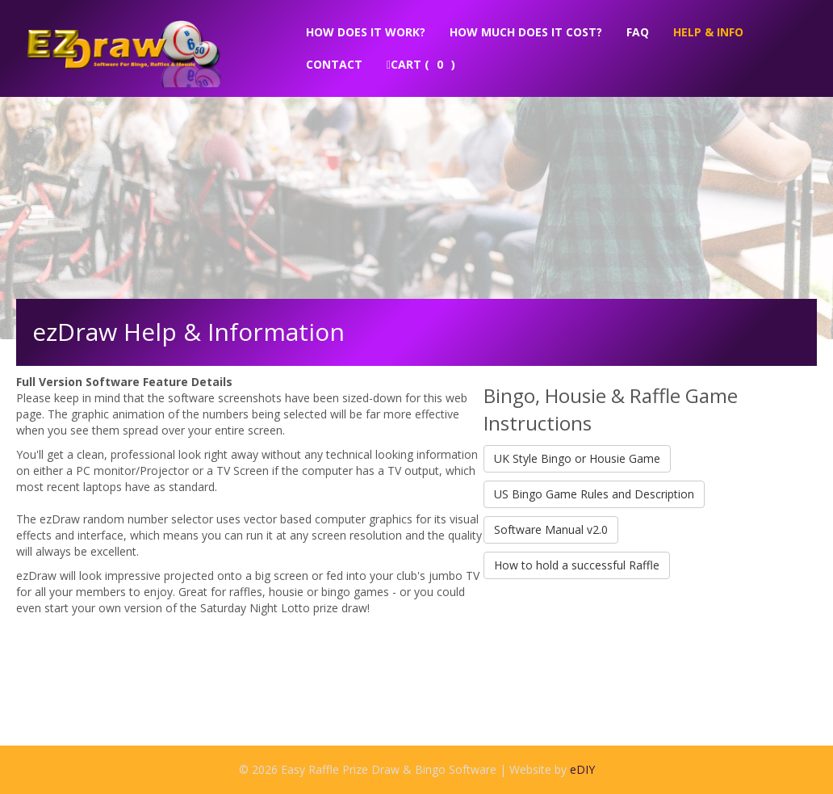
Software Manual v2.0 (551, 529)
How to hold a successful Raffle (576, 565)
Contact (334, 64)
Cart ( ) (421, 64)
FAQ (637, 32)
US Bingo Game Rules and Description (594, 494)
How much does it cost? (526, 32)
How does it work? (365, 32)
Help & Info (708, 32)
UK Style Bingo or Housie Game (577, 458)
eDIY (582, 769)
